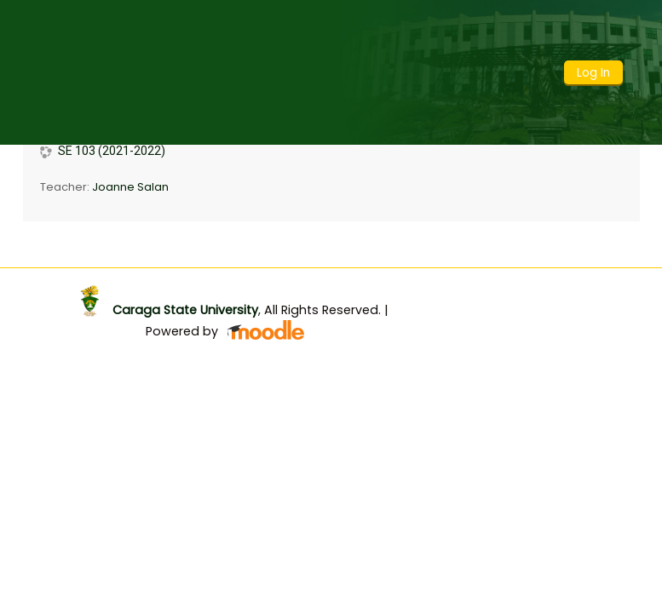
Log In (593, 73)
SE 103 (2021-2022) (111, 151)
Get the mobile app (506, 285)
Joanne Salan (130, 187)
